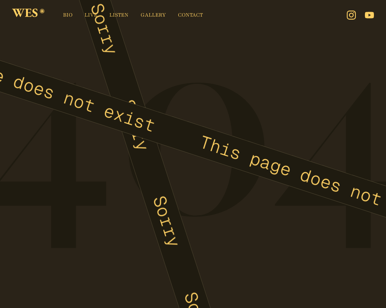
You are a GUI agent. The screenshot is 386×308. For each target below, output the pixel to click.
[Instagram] (351, 15)
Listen (119, 14)
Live (90, 14)
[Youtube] (369, 15)
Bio (67, 14)
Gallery (153, 14)
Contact (190, 14)
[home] (28, 15)
